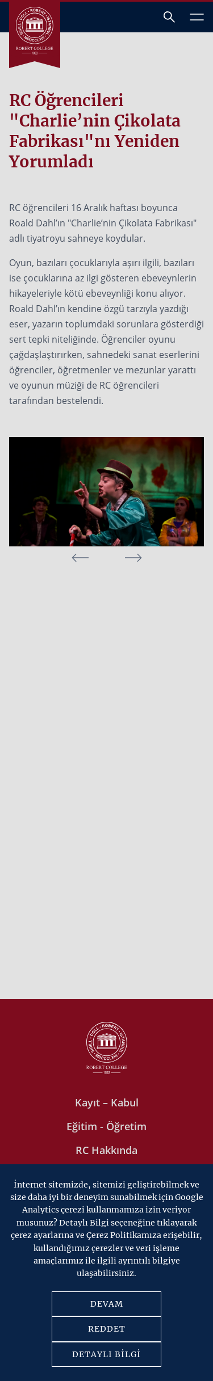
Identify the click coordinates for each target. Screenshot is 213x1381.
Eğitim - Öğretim (106, 1126)
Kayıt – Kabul (107, 1102)
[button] (133, 557)
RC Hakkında (106, 1150)
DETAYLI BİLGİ (106, 1354)
